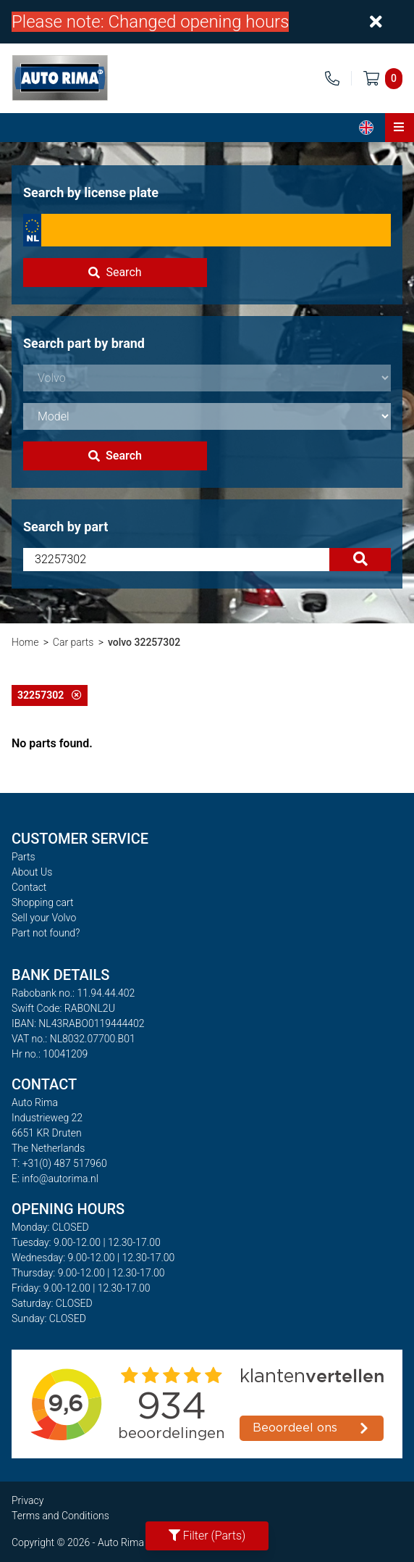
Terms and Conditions (60, 1515)
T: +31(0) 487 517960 (59, 1163)
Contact (29, 887)
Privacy (27, 1500)
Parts (23, 857)
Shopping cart (43, 902)
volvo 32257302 (144, 642)
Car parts (73, 642)
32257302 (49, 695)
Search (114, 272)
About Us (32, 872)
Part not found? (46, 933)
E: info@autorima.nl (55, 1178)
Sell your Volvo (44, 917)
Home (25, 642)
